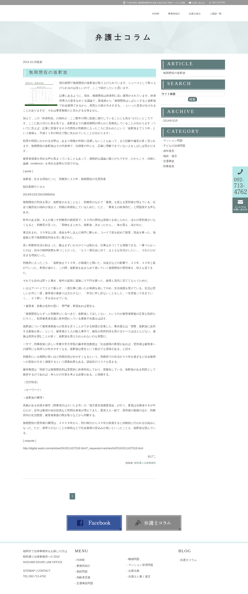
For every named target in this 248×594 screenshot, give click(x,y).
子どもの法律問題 (174, 145)
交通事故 (168, 161)
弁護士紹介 (195, 13)
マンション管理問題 (140, 565)
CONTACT (43, 571)
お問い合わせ (198, 3)
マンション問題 (173, 140)
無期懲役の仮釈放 (52, 72)
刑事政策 (168, 166)
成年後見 (168, 150)
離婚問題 (133, 559)
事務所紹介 (174, 13)
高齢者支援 (83, 577)
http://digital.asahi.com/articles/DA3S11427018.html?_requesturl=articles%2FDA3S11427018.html (83, 448)
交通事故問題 (85, 583)
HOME (155, 13)
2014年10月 (170, 120)
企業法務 (133, 571)
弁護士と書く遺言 (139, 577)
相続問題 (82, 572)
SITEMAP (29, 571)
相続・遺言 (170, 155)
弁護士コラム (188, 560)
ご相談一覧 (215, 13)
